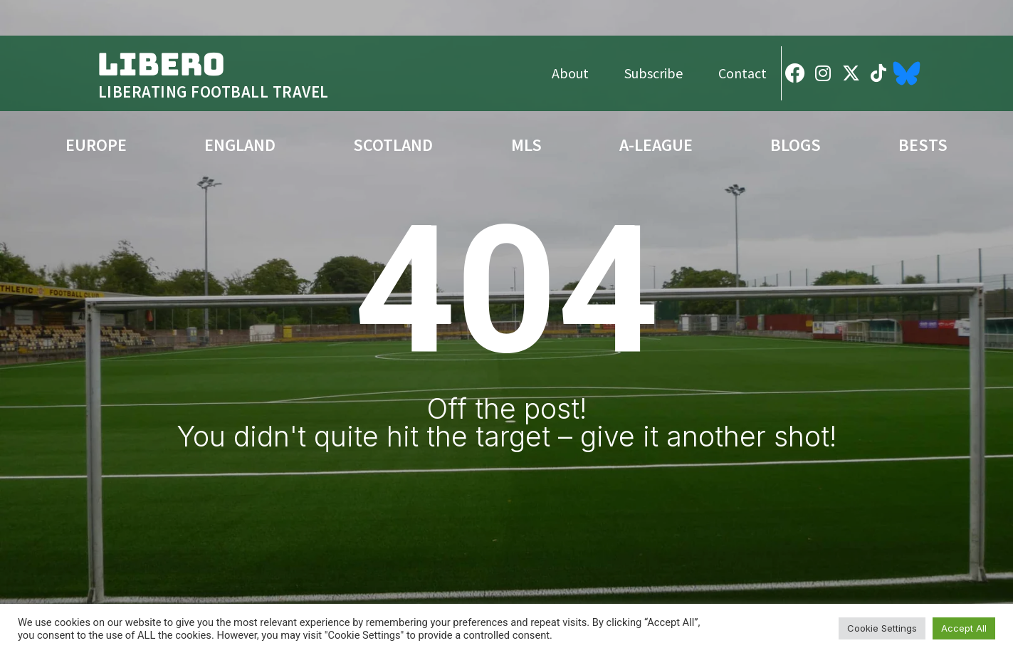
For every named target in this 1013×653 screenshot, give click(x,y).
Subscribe (653, 73)
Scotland (393, 145)
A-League (656, 145)
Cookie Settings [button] (882, 628)
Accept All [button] (964, 628)
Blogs (795, 145)
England (239, 145)
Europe (96, 145)
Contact (742, 73)
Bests (923, 145)
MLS (526, 145)
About (570, 73)
